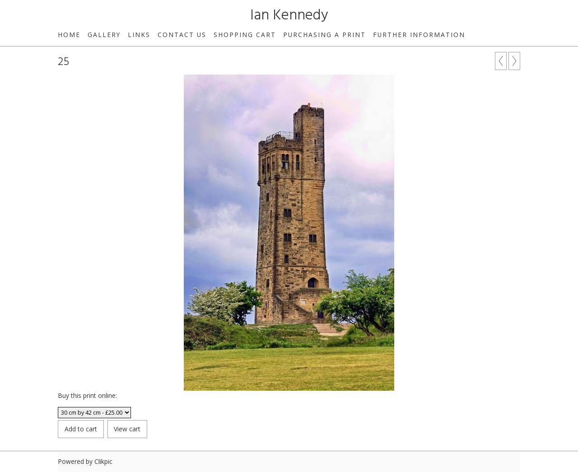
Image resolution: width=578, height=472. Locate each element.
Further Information (419, 34)
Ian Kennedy (289, 16)
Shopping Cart (245, 34)
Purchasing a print (324, 34)
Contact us (182, 34)
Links (139, 34)
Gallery (104, 34)
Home (69, 34)
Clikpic (103, 461)
